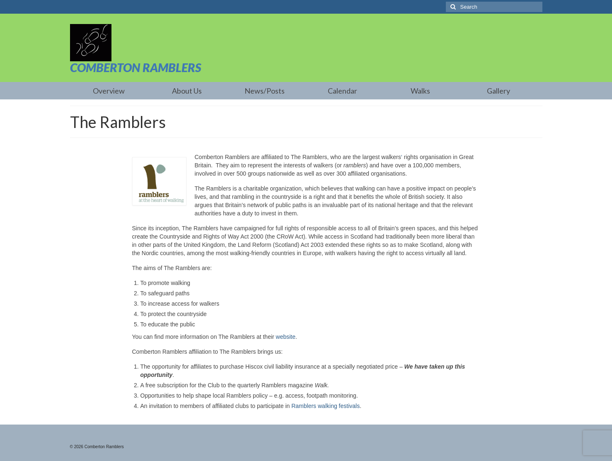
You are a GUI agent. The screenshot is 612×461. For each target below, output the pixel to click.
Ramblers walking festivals (325, 406)
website (285, 336)
